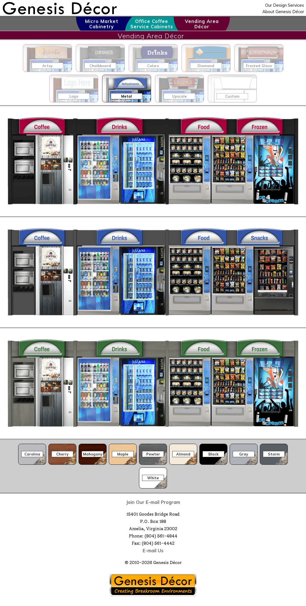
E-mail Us (153, 550)
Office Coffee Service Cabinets (151, 23)
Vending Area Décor (202, 23)
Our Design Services (284, 5)
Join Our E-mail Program (153, 502)
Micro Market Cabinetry (101, 23)
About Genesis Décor (283, 11)
